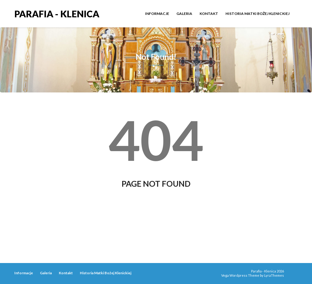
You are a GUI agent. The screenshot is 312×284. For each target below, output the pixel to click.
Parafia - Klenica (56, 13)
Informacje (157, 13)
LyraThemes (274, 275)
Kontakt (209, 13)
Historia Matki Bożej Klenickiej (257, 13)
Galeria (184, 13)
